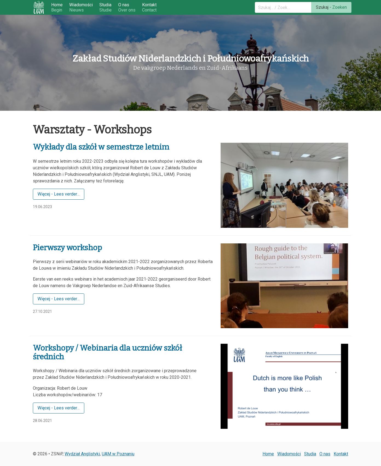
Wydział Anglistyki (82, 453)
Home (57, 7)
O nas (126, 7)
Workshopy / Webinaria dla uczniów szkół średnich (107, 352)
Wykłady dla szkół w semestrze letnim (101, 147)
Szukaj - (331, 7)
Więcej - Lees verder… (58, 194)
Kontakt (149, 7)
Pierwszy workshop (67, 247)
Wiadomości (81, 7)
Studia (105, 7)
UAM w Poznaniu (118, 453)
